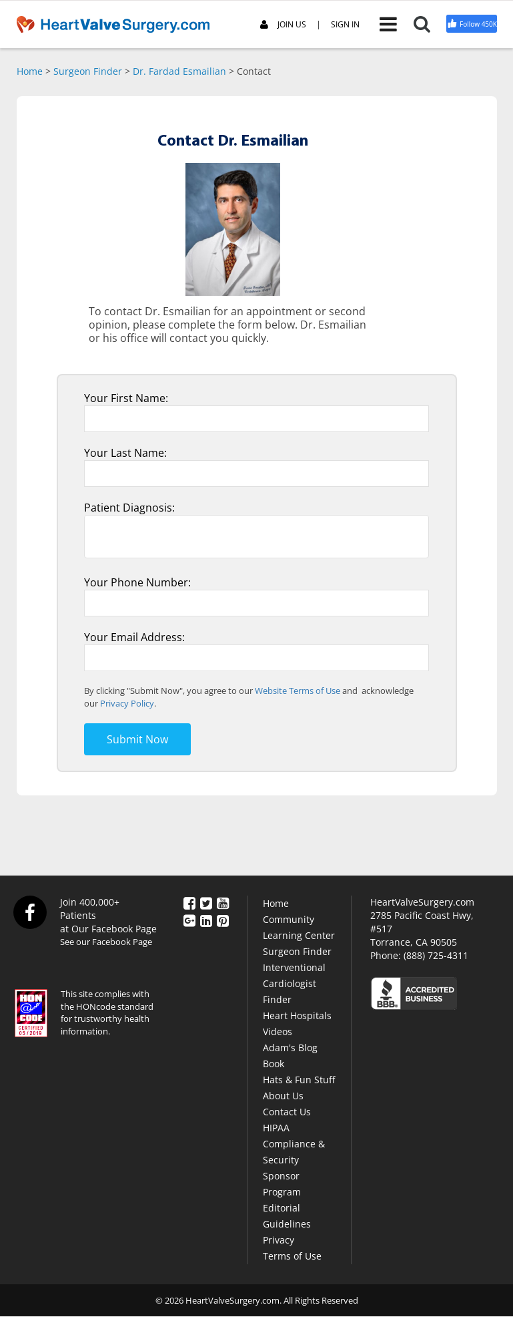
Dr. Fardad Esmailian (179, 71)
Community (288, 919)
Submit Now (137, 739)
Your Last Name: (125, 452)
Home (30, 71)
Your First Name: (126, 398)
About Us (283, 1095)
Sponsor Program (282, 1183)
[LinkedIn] (206, 919)
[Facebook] (189, 903)
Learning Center (299, 935)
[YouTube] (223, 903)
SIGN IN (345, 25)
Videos (277, 1031)
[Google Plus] (189, 919)
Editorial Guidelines (287, 1215)
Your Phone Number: (137, 582)
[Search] (430, 24)
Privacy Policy (127, 703)
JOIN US (283, 25)
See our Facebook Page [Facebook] (106, 942)
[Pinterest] (223, 919)
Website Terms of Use (297, 691)
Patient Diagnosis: (129, 507)
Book (273, 1063)
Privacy (278, 1240)
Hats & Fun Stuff (299, 1079)
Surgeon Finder (87, 71)
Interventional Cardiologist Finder (294, 983)
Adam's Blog (290, 1047)
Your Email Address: (134, 637)
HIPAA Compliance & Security (294, 1143)
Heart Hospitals (297, 1015)
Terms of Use (292, 1256)
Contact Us (287, 1111)
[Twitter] (206, 903)
